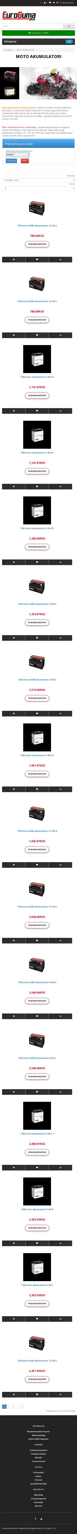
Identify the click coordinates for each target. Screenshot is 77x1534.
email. (54, 1528)
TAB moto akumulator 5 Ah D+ (37, 755)
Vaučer (38, 1476)
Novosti (38, 1506)
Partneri (38, 1480)
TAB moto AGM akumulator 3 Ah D (37, 604)
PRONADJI (11, 161)
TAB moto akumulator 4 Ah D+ (37, 528)
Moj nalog (38, 1495)
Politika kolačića (38, 1454)
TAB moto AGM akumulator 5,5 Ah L (37, 906)
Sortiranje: (71, 176)
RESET (25, 161)
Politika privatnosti (38, 1450)
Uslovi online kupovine (38, 1439)
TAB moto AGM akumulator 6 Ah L (37, 1058)
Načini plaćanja (38, 1435)
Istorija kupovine (38, 1498)
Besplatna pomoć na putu (38, 1431)
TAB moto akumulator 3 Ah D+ (37, 376)
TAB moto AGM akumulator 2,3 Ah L (37, 225)
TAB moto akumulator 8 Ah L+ (37, 1133)
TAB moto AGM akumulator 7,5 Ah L (37, 1360)
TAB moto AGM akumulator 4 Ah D (37, 679)
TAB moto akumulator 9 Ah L (37, 1285)
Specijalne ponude (38, 1484)
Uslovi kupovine (67, 3)
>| (23, 1406)
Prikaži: (72, 184)
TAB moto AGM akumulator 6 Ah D (37, 982)
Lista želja (38, 1502)
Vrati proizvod (38, 1461)
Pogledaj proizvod (37, 244)
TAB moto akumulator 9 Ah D (37, 1209)
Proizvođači (38, 1472)
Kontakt (38, 1457)
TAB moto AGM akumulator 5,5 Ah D (37, 831)
